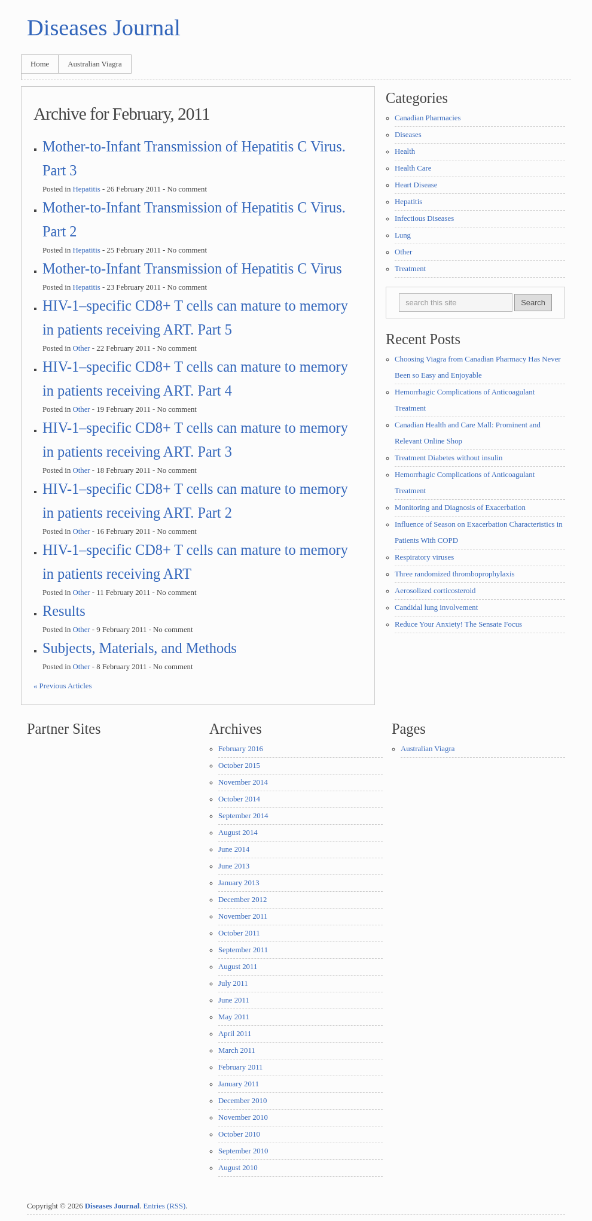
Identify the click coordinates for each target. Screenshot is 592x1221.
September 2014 (243, 816)
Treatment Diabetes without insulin (448, 458)
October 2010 (239, 1134)
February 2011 (240, 1067)
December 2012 (242, 899)
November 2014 (243, 782)
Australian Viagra (94, 64)
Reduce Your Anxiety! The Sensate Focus (458, 624)
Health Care (413, 168)
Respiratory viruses (424, 557)
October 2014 (239, 799)
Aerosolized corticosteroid (435, 591)
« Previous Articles (62, 686)
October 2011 (239, 933)
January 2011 (238, 1084)
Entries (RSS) (165, 1206)
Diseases (408, 134)
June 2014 (233, 849)
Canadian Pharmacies (428, 118)
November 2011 (242, 916)
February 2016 (240, 749)
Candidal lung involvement (436, 607)
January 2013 (239, 883)
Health (405, 151)
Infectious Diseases (424, 218)
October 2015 (239, 765)
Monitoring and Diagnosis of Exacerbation (460, 507)
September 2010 (243, 1151)
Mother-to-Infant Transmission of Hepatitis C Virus (192, 268)
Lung (403, 235)
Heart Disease (416, 185)
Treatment (410, 269)
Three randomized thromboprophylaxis (454, 574)
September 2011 (243, 950)
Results (64, 611)
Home (39, 64)
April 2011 (234, 1033)
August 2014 (238, 832)
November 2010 (243, 1117)
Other (81, 348)
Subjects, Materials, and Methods (139, 648)
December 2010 (242, 1101)
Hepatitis (86, 189)
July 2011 (233, 983)
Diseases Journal (104, 27)
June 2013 (233, 866)
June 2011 (233, 1000)
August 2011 (237, 966)
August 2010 (238, 1168)
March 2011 (236, 1050)
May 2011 (233, 1017)
